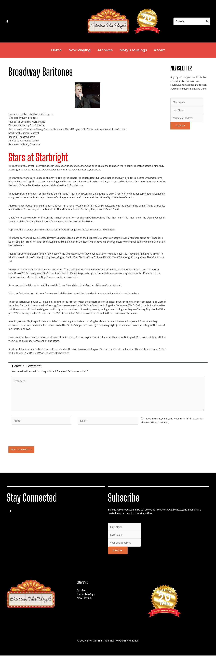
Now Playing (84, 598)
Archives (82, 590)
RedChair (133, 641)
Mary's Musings (86, 594)
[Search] (208, 21)
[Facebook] (7, 21)
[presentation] (31, 438)
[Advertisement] (189, 183)
